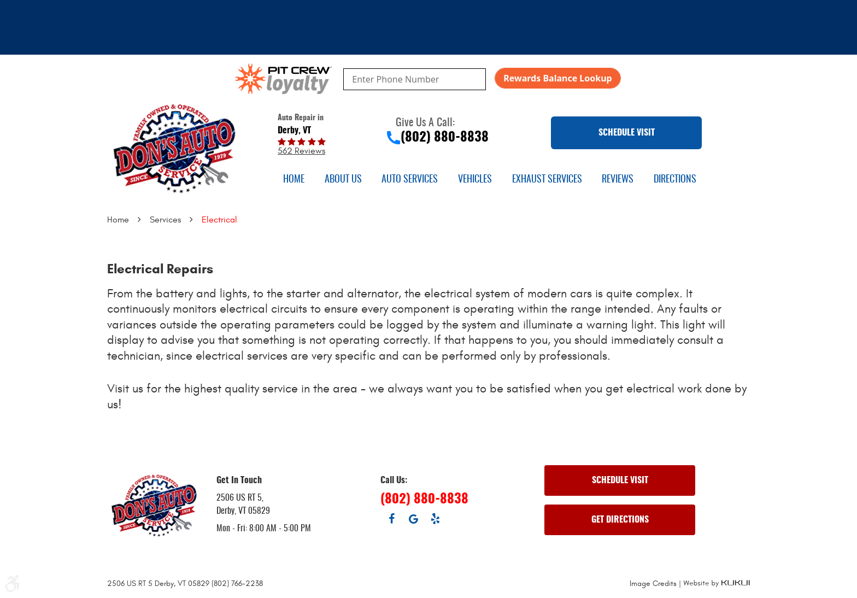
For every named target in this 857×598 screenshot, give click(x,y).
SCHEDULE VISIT (626, 132)
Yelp (435, 519)
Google (413, 519)
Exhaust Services (547, 180)
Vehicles (475, 180)
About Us (343, 180)
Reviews (617, 180)
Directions (675, 180)
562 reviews (301, 150)
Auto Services (409, 180)
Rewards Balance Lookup (557, 78)
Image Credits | (656, 583)
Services (165, 220)
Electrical (219, 220)
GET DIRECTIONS (620, 519)
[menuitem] (293, 180)
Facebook (391, 519)
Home (293, 180)
